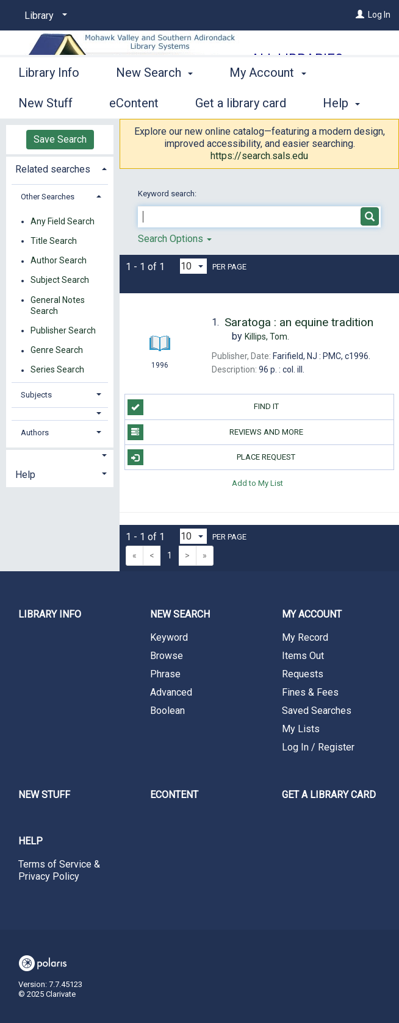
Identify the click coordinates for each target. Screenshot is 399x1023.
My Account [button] (312, 614)
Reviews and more (215, 432)
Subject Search (60, 280)
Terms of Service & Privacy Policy (59, 870)
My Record (305, 637)
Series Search (57, 370)
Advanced (171, 692)
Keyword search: (168, 193)
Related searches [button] (52, 169)
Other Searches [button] (47, 196)
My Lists (301, 729)
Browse (166, 655)
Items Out (303, 655)
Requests (302, 674)
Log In (379, 15)
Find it (203, 407)
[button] (60, 413)
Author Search (59, 261)
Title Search (54, 241)
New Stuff (44, 794)
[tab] (59, 168)
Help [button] (25, 474)
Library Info (48, 101)
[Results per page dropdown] (193, 266)
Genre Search (57, 350)
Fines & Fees (310, 692)
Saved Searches (316, 710)
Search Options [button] (175, 238)
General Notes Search (58, 305)
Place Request (212, 457)
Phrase (165, 674)
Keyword (169, 637)
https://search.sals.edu (259, 156)
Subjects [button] (36, 394)
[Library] (43, 16)
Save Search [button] (60, 139)
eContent (174, 794)
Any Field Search (63, 221)
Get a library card (329, 794)
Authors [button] (35, 432)
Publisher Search (63, 330)
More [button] (253, 103)
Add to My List (257, 482)
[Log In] (360, 15)
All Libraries (297, 58)
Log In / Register (318, 747)
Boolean (167, 710)
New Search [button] (154, 101)
